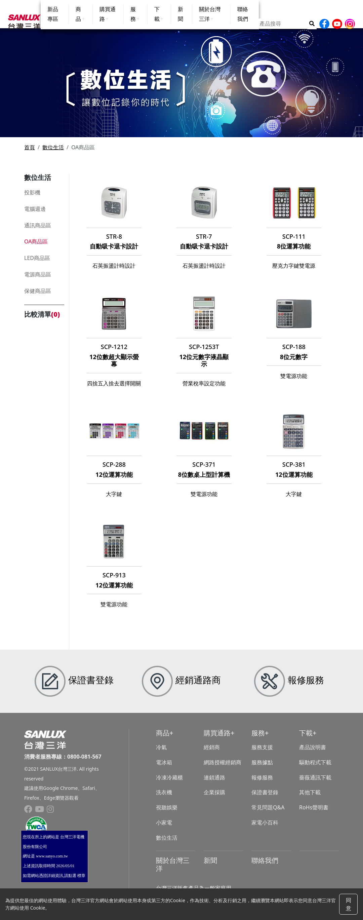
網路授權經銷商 (222, 767)
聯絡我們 (264, 865)
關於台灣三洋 (173, 869)
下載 (306, 738)
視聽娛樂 (166, 812)
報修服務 (262, 783)
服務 (258, 738)
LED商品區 (37, 263)
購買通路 (217, 738)
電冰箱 (164, 767)
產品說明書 (312, 752)
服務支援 (262, 752)
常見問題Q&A (267, 812)
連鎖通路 (214, 783)
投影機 (32, 197)
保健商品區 (37, 296)
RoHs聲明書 (313, 812)
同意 (348, 904)
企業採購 (214, 798)
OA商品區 (36, 247)
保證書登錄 (264, 798)
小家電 (164, 828)
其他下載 (310, 798)
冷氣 (161, 752)
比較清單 (42, 319)
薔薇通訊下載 (315, 783)
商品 (162, 738)
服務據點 (262, 767)
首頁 (29, 152)
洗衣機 (164, 798)
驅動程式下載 (315, 767)
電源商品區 (37, 279)
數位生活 (53, 152)
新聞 (210, 865)
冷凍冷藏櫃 (169, 783)
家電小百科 (264, 828)
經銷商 (212, 752)
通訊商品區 (37, 230)
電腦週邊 (35, 214)
